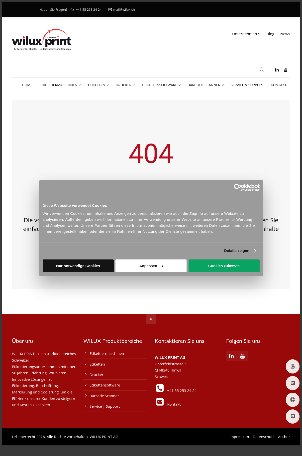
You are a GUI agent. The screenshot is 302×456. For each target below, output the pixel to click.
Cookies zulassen (224, 266)
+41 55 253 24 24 (88, 9)
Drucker (96, 374)
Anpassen (151, 266)
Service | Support (105, 406)
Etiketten (97, 364)
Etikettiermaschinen (107, 353)
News (285, 33)
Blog (270, 33)
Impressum (239, 436)
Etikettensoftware (105, 384)
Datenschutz (263, 436)
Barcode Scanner (104, 395)
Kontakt (174, 404)
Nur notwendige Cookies (78, 266)
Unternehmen (244, 33)
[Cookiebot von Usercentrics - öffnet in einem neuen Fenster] (238, 187)
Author (284, 436)
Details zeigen (236, 250)
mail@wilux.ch (121, 9)
